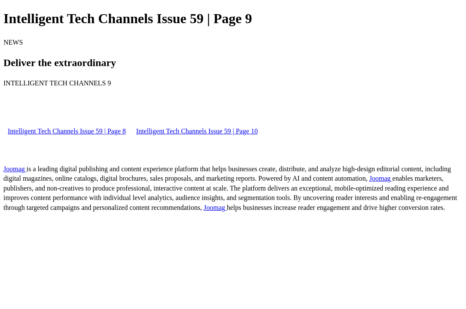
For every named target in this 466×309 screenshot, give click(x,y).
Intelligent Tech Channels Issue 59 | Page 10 (197, 131)
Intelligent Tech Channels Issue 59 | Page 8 (67, 131)
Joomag (15, 169)
